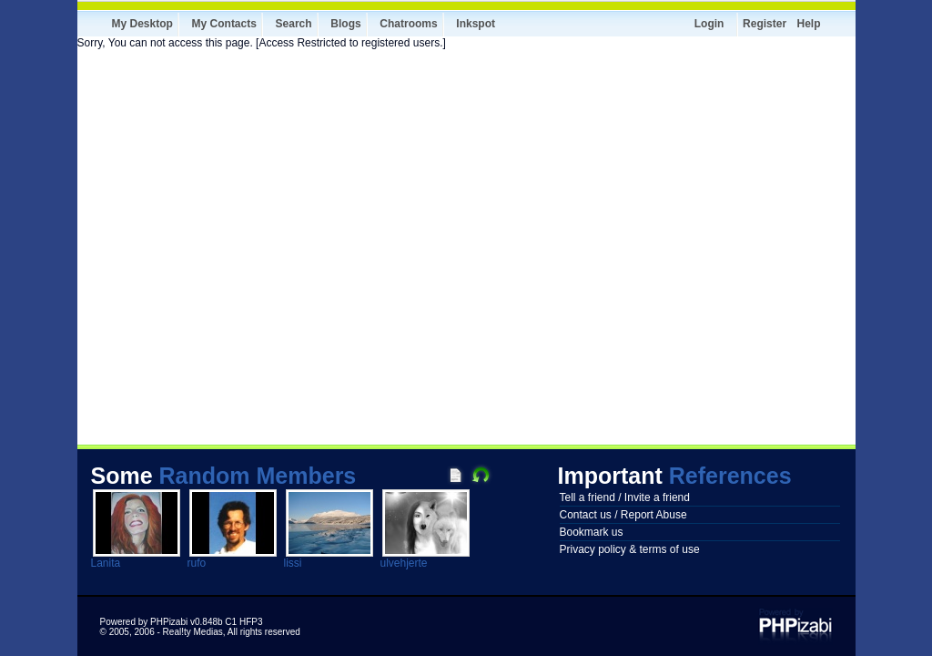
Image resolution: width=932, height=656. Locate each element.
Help (808, 23)
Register (764, 23)
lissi (293, 563)
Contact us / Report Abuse (623, 514)
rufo (197, 563)
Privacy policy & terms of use (630, 549)
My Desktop (142, 23)
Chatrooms (408, 23)
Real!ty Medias (193, 632)
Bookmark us (591, 532)
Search (294, 23)
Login (709, 23)
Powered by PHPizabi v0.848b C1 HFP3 (181, 622)
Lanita (106, 563)
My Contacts (224, 23)
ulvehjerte (404, 563)
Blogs (345, 23)
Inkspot (475, 23)
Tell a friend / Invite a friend (625, 497)
